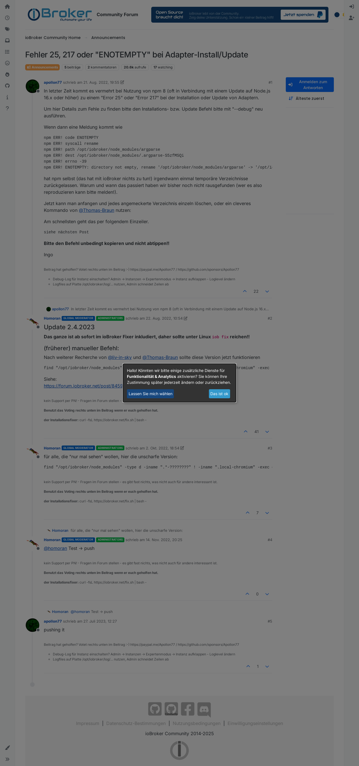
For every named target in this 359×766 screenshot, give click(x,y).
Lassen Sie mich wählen (150, 393)
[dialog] (179, 383)
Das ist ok (219, 393)
